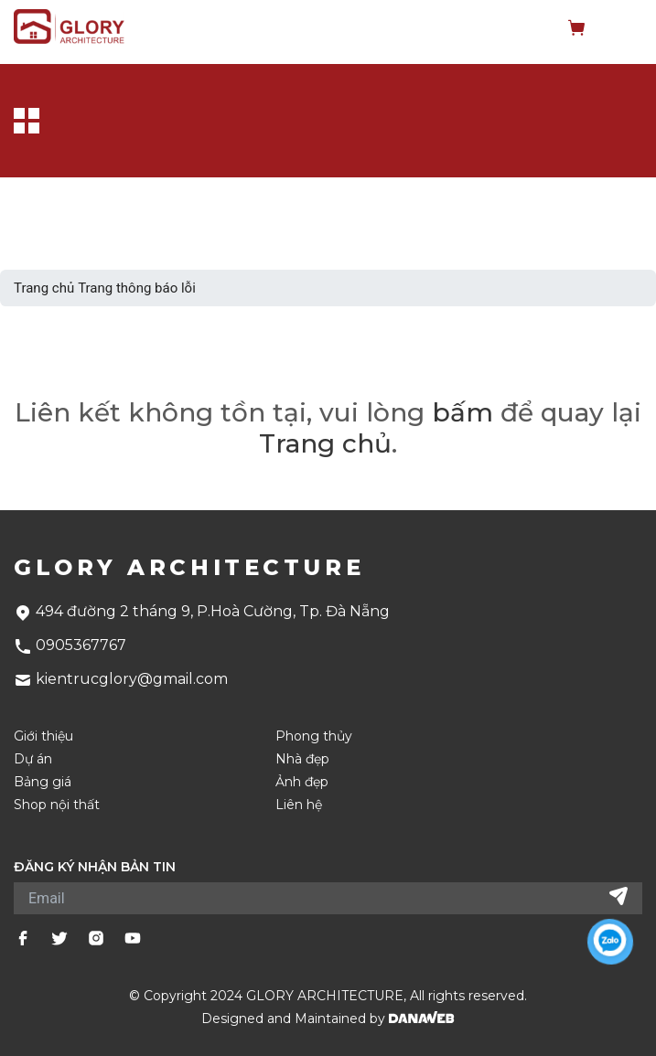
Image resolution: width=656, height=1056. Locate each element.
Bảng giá (42, 782)
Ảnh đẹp (301, 782)
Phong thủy (313, 736)
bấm (462, 412)
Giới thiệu (43, 736)
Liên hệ (298, 805)
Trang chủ (44, 288)
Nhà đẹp (302, 759)
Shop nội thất (57, 805)
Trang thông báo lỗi (137, 288)
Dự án (33, 759)
